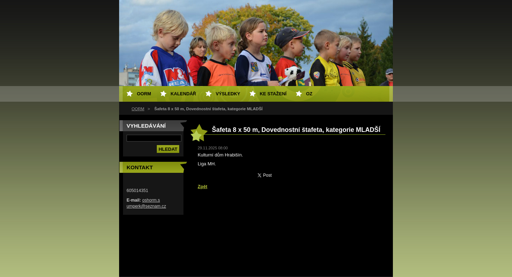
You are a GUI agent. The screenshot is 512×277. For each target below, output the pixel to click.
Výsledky (228, 93)
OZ (309, 93)
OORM (138, 109)
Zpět (202, 186)
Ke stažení (273, 93)
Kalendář (183, 93)
